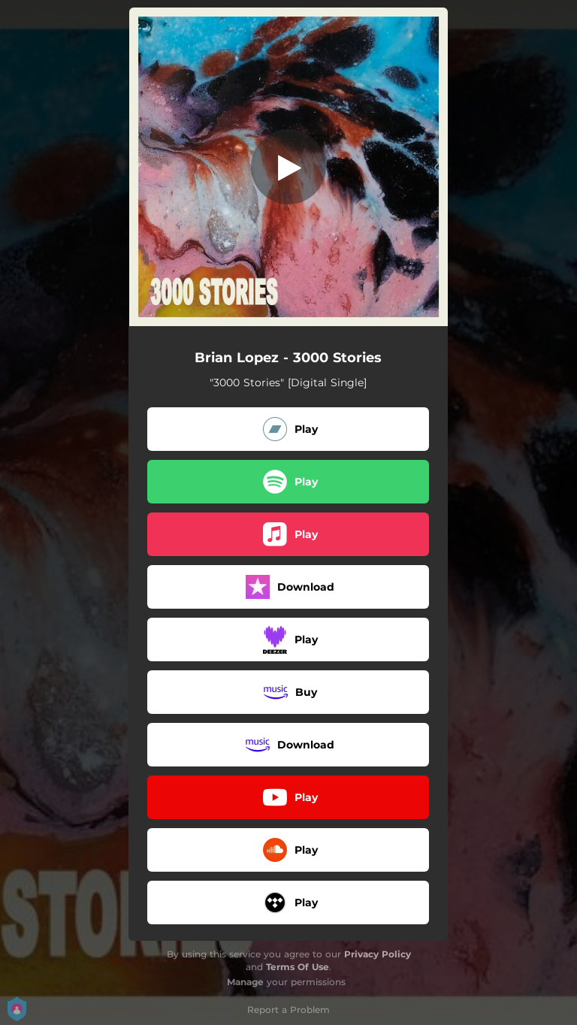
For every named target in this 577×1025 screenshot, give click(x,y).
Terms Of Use (297, 966)
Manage (245, 981)
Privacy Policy (377, 954)
